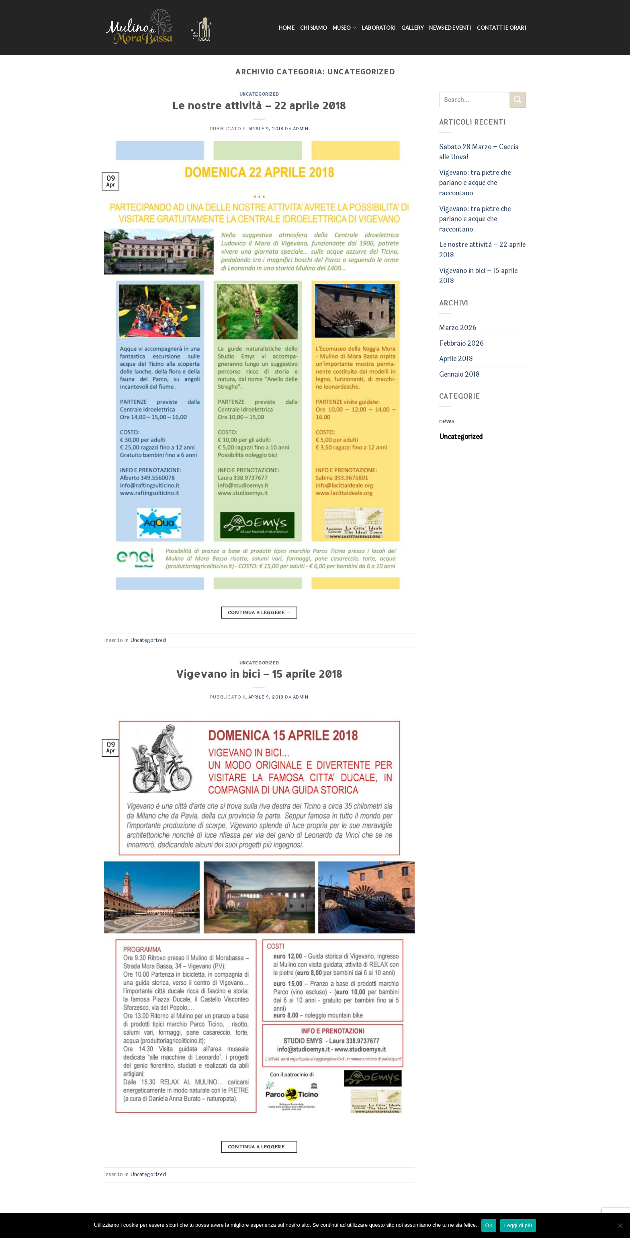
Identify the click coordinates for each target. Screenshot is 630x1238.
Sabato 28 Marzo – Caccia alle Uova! (479, 152)
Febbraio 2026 (461, 343)
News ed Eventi (450, 28)
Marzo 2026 (458, 328)
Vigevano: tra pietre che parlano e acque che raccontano (475, 183)
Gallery (412, 28)
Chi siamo (313, 28)
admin (301, 128)
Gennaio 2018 (459, 374)
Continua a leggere (259, 613)
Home (287, 28)
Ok (488, 1225)
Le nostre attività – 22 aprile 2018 (259, 105)
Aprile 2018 (456, 359)
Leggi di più (518, 1225)
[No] (620, 1228)
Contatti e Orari (501, 28)
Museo (344, 27)
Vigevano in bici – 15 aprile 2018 (259, 673)
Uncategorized (259, 94)
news (447, 421)
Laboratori (379, 28)
